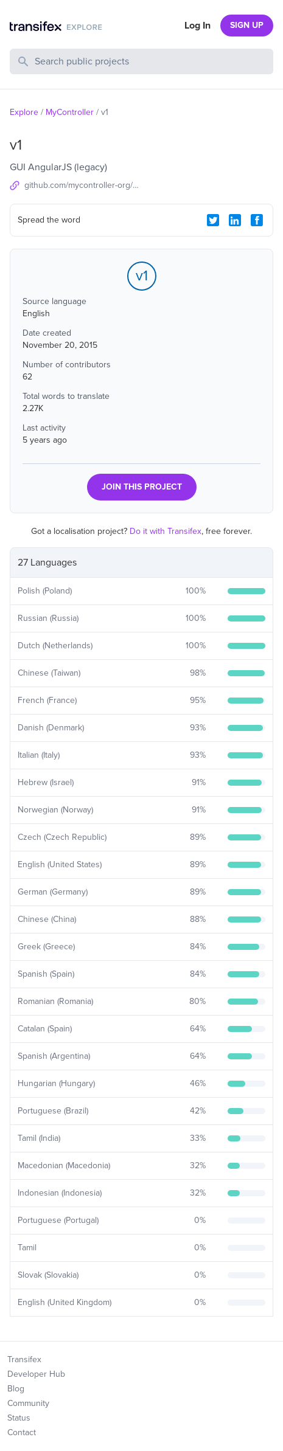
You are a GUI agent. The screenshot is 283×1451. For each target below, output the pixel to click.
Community (28, 1403)
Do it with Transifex (165, 531)
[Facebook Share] (257, 220)
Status (18, 1418)
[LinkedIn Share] (235, 220)
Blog (15, 1388)
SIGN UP (247, 25)
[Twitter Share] (213, 220)
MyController (70, 112)
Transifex (24, 1359)
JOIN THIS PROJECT (142, 487)
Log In (197, 25)
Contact (21, 1432)
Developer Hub (36, 1374)
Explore (24, 112)
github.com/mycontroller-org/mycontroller (83, 185)
